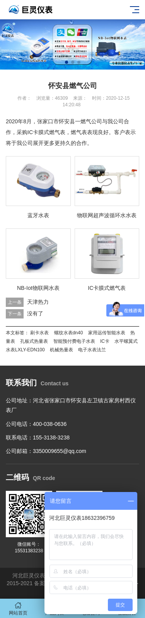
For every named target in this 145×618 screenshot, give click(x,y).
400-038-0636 (50, 424)
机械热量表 (61, 349)
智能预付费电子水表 (74, 341)
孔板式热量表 (34, 341)
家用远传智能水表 (106, 332)
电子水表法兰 (92, 349)
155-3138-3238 (51, 437)
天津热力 (38, 302)
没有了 (35, 313)
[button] (66, 62)
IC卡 (104, 341)
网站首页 (18, 608)
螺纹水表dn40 (68, 332)
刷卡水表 (39, 332)
